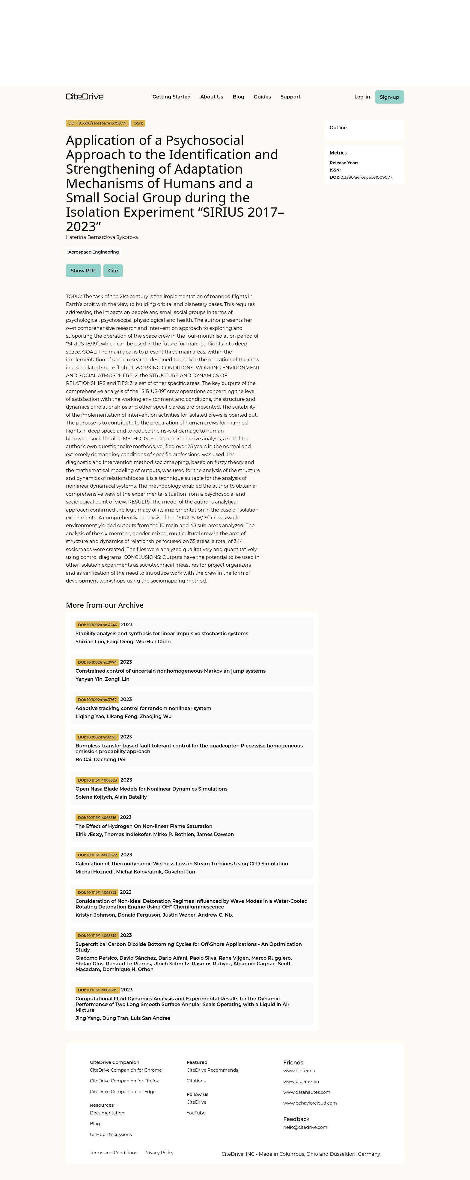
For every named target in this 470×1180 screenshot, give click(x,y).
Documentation (107, 1113)
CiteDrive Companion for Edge (123, 1091)
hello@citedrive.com (305, 1127)
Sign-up (389, 97)
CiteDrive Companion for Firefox (124, 1081)
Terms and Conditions (113, 1152)
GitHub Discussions (111, 1134)
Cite (113, 271)
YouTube (196, 1113)
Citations (196, 1081)
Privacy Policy (159, 1152)
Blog (238, 97)
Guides (262, 97)
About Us (211, 97)
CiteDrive (197, 1102)
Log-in (362, 97)
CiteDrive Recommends (212, 1070)
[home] (84, 98)
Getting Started (172, 97)
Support (291, 97)
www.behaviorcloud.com (310, 1103)
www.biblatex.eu (301, 1081)
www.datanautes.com (306, 1092)
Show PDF (83, 271)
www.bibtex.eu (299, 1070)
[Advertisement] (235, 44)
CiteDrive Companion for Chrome (126, 1070)
